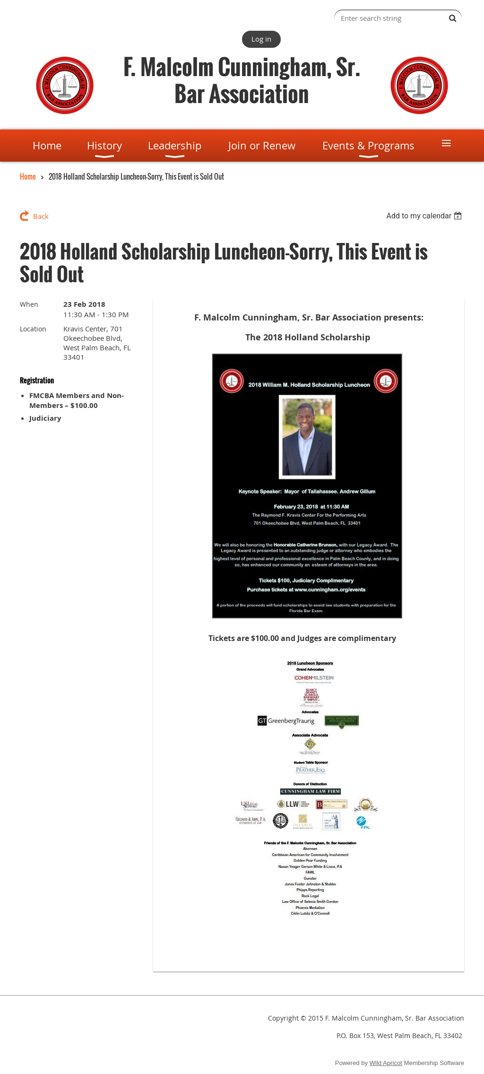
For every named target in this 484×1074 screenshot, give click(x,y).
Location (33, 328)
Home (28, 176)
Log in (261, 38)
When (29, 304)
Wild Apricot (386, 1062)
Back (41, 216)
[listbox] (425, 216)
